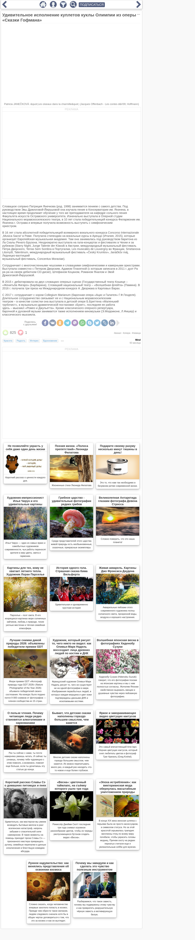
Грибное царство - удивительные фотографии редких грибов (71, 501)
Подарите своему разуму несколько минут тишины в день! (117, 449)
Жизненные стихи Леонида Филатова (71, 485)
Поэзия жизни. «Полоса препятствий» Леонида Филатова (71, 449)
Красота (8, 341)
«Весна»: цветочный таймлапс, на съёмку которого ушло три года (71, 785)
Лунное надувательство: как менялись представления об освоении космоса (48, 866)
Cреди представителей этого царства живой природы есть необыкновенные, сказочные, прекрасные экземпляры (71, 544)
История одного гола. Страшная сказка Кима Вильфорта (72, 571)
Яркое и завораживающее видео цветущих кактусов (117, 714)
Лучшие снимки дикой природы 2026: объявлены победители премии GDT (25, 643)
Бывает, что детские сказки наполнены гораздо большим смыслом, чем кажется (71, 717)
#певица (136, 333)
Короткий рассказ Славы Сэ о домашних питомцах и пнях (25, 784)
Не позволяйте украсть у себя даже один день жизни (25, 447)
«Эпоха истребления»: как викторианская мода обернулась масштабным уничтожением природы (117, 787)
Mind (138, 340)
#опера (126, 333)
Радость (21, 341)
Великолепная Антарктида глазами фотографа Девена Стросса (117, 501)
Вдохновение (50, 341)
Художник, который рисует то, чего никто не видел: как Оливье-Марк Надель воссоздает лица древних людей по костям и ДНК (71, 647)
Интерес (34, 341)
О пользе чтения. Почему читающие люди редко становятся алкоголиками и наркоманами (25, 717)
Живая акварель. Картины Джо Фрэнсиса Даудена (117, 569)
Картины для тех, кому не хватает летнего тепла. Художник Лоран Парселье (25, 571)
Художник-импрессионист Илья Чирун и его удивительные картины (25, 501)
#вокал (117, 333)
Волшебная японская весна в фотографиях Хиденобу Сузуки (118, 643)
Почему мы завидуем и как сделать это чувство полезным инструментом (95, 866)
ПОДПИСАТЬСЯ (92, 4)
